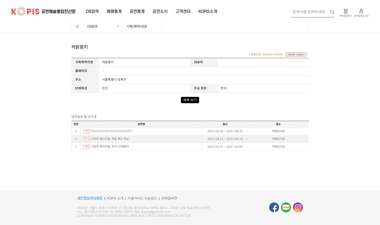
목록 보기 (190, 100)
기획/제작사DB (136, 26)
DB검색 (92, 26)
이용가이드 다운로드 (142, 198)
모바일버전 (169, 198)
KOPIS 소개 (115, 198)
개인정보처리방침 (90, 198)
